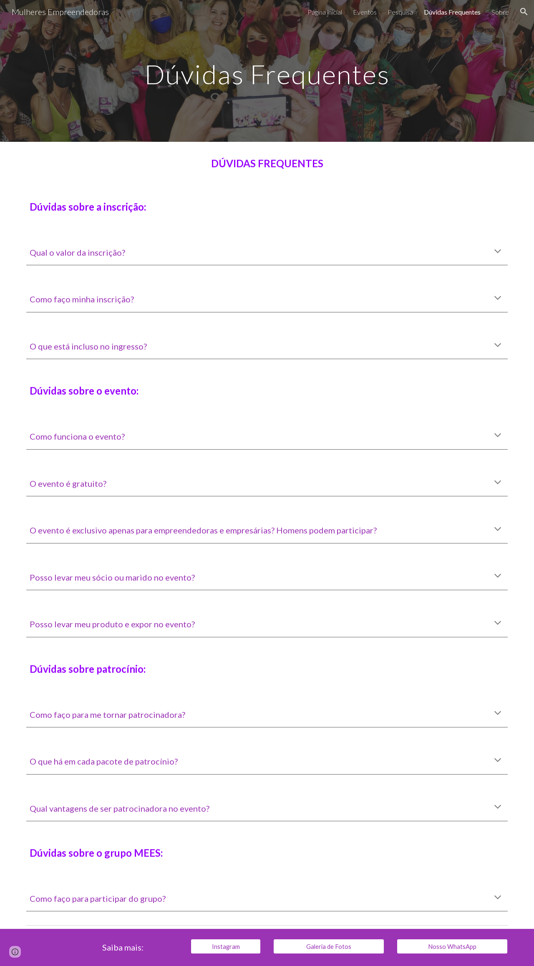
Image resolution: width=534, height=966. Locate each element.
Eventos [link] (365, 12)
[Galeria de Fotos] (329, 946)
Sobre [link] (500, 12)
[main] (266, 71)
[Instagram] (225, 946)
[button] (524, 12)
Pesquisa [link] (400, 12)
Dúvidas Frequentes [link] (452, 12)
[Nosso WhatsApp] (452, 946)
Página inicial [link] (324, 12)
